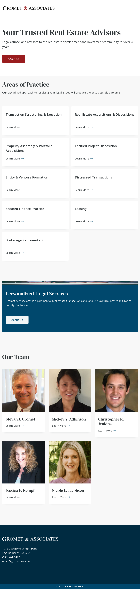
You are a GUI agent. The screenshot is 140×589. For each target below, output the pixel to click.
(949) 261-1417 (11, 557)
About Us (14, 59)
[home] (28, 8)
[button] (134, 8)
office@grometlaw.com (16, 561)
